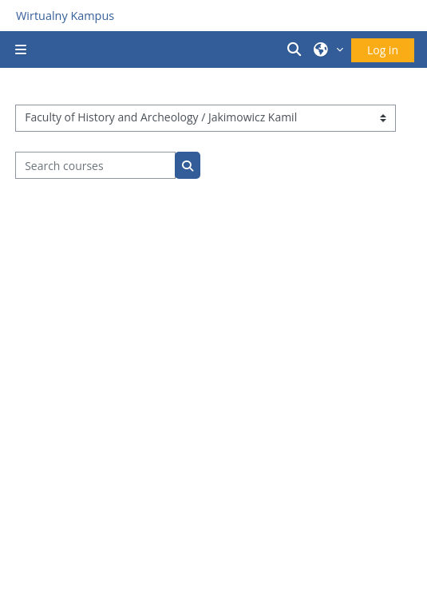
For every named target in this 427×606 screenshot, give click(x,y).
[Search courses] (95, 165)
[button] (297, 49)
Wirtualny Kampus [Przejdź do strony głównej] (65, 15)
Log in (382, 49)
